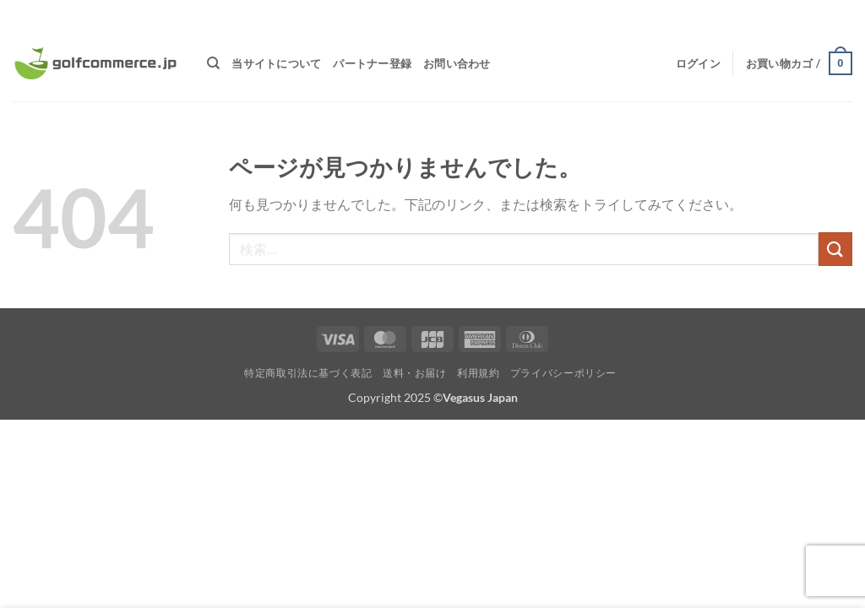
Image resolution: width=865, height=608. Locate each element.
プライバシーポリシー (563, 372)
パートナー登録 (372, 63)
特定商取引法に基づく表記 (308, 372)
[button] (698, 63)
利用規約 (478, 372)
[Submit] (835, 248)
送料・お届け (415, 372)
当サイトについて (276, 63)
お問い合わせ (457, 63)
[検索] (213, 63)
